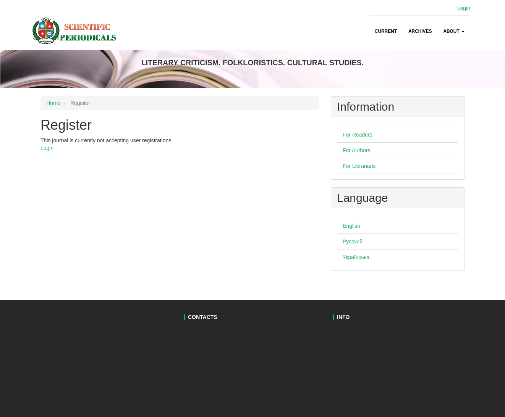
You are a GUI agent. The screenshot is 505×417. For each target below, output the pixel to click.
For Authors (356, 150)
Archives (420, 31)
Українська (356, 257)
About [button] (454, 31)
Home (53, 103)
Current (386, 31)
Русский (353, 241)
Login (463, 8)
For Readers (357, 135)
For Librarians (359, 166)
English (351, 226)
